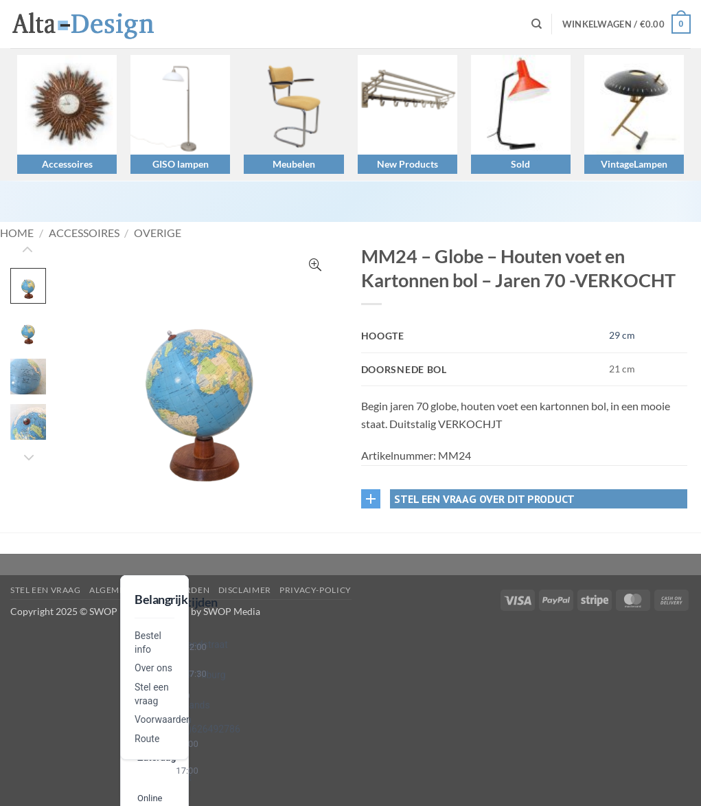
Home (17, 232)
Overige (157, 232)
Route (147, 738)
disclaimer (244, 590)
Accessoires (67, 164)
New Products (407, 164)
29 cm (622, 335)
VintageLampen (634, 164)
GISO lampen (180, 164)
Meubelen (294, 164)
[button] (626, 24)
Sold (520, 164)
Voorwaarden (163, 719)
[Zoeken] (536, 24)
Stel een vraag (45, 590)
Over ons (153, 667)
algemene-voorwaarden (149, 590)
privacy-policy (315, 590)
